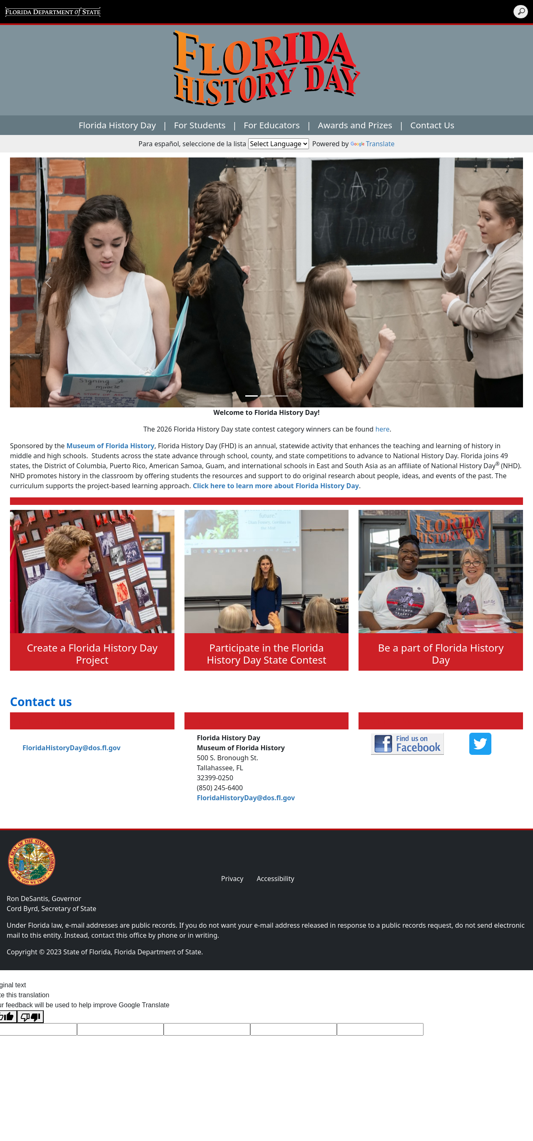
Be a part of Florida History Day (441, 654)
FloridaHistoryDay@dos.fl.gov (71, 747)
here (382, 429)
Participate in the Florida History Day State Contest (266, 654)
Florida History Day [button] (117, 125)
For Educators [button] (272, 125)
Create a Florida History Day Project (92, 654)
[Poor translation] (30, 1016)
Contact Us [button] (432, 125)
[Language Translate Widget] (278, 143)
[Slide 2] (281, 396)
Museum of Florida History (110, 445)
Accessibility (275, 878)
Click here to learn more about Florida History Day (276, 485)
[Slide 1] (266, 396)
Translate (373, 143)
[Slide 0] (251, 396)
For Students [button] (200, 125)
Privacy (232, 878)
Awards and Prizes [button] (355, 125)
